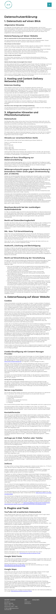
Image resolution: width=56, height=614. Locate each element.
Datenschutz (27, 603)
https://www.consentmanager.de (12, 361)
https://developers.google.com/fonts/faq (14, 564)
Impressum (27, 602)
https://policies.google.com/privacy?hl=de (29, 553)
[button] (49, 5)
